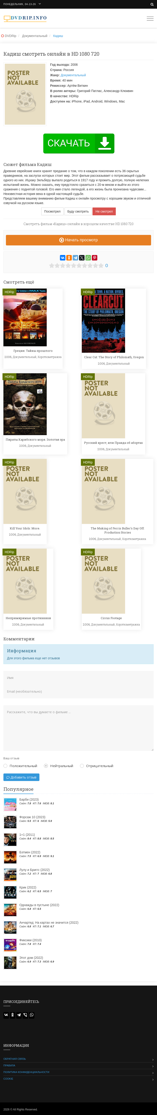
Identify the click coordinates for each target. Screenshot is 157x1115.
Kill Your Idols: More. (25, 528)
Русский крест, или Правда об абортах (113, 443)
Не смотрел (104, 211)
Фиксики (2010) (30, 940)
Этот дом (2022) (31, 958)
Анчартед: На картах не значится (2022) (48, 922)
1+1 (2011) (27, 834)
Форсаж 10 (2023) (32, 817)
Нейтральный (58, 765)
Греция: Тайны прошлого (33, 351)
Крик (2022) (27, 887)
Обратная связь (14, 1058)
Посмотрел (52, 211)
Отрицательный (96, 765)
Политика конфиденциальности (26, 1072)
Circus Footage (111, 618)
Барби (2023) (29, 799)
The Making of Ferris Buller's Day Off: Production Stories (117, 530)
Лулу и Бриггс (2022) (34, 870)
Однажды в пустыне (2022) (39, 905)
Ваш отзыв (11, 758)
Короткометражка (50, 357)
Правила (9, 1065)
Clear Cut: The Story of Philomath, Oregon (114, 357)
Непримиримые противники (28, 618)
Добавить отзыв (21, 777)
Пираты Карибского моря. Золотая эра (35, 439)
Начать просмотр (78, 240)
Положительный (20, 765)
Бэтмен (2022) (29, 852)
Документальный (73, 75)
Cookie (8, 1078)
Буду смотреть (78, 211)
